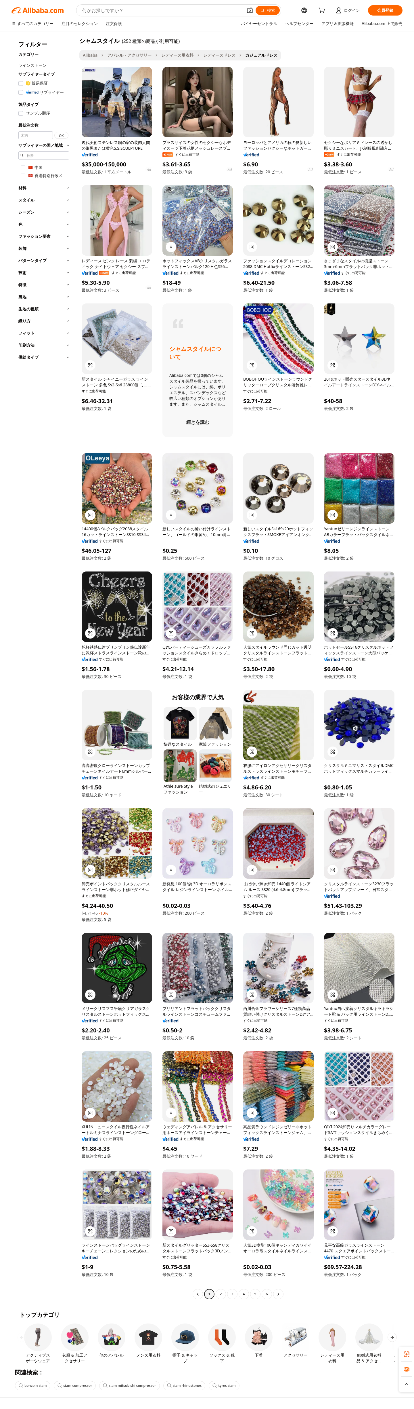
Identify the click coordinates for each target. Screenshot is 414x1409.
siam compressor (74, 1385)
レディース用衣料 (177, 55)
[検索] (268, 10)
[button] (249, 10)
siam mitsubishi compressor (129, 1385)
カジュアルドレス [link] (261, 55)
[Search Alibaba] (162, 10)
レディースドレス (219, 55)
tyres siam (223, 1385)
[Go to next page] (278, 1294)
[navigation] (43, 668)
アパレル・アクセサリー (129, 55)
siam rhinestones (184, 1385)
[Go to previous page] (198, 1294)
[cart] (323, 11)
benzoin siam (33, 1385)
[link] (406, 1354)
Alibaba (90, 55)
